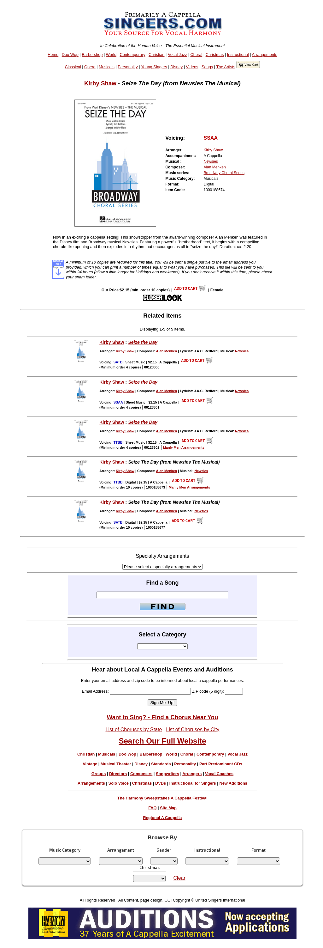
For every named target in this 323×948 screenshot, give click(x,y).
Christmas (215, 54)
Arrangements (264, 54)
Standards (161, 764)
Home (53, 54)
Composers (141, 773)
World (111, 54)
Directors (118, 773)
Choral (197, 54)
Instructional (238, 54)
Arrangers (192, 773)
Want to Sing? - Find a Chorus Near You (162, 717)
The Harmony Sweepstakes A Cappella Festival (162, 798)
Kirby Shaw (100, 83)
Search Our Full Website (162, 741)
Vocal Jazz (177, 54)
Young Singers (154, 66)
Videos (192, 66)
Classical (73, 66)
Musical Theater (116, 764)
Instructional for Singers (192, 783)
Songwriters (167, 773)
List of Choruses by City (192, 729)
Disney (176, 66)
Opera (90, 66)
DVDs (160, 783)
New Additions (233, 783)
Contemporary (132, 54)
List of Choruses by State (134, 729)
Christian (157, 54)
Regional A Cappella (162, 817)
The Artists (225, 66)
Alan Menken (215, 167)
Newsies (211, 161)
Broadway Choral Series (224, 173)
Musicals (107, 66)
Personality (128, 66)
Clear (179, 878)
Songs (207, 66)
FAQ (152, 807)
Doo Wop (70, 54)
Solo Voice (119, 783)
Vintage (90, 764)
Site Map (168, 807)
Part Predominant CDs (220, 764)
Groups (98, 773)
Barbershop (92, 54)
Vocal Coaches (219, 773)
